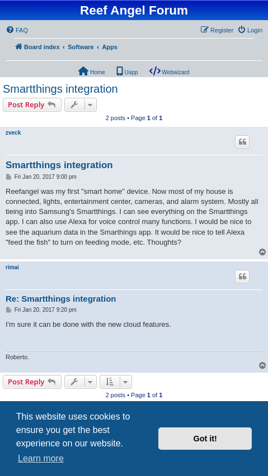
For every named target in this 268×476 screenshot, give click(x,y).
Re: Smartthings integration (61, 298)
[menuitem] (17, 30)
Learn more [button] (41, 458)
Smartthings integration (60, 89)
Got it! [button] (205, 438)
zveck (13, 133)
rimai (12, 267)
